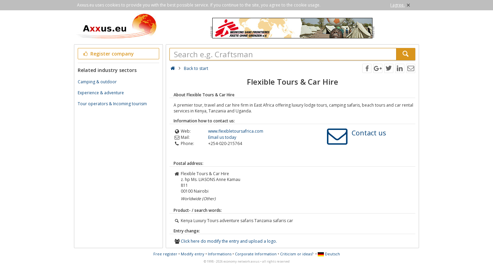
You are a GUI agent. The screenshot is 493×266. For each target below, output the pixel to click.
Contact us (369, 132)
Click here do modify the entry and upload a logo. (229, 241)
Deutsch (329, 253)
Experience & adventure (101, 93)
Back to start (196, 68)
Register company (108, 53)
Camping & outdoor (97, 82)
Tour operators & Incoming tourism (112, 104)
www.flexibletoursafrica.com (235, 131)
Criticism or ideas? (296, 253)
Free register (165, 253)
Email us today (222, 137)
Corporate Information (256, 253)
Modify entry (192, 253)
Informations (219, 253)
